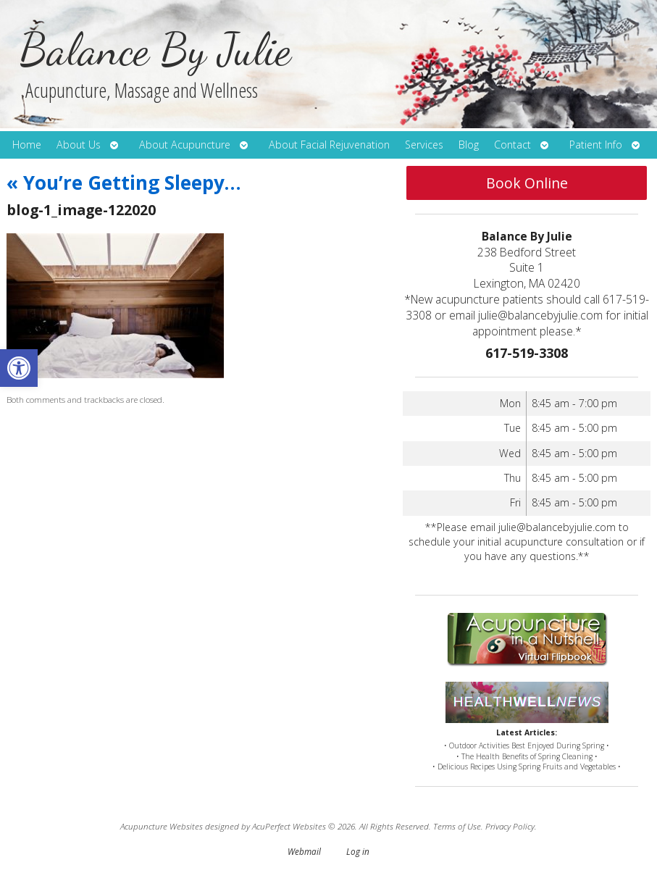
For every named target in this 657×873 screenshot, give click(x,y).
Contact (512, 144)
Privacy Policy (510, 826)
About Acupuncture (184, 144)
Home (26, 144)
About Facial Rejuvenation (329, 144)
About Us (79, 144)
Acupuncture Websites (161, 826)
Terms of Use (457, 826)
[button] (19, 368)
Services (424, 144)
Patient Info (595, 144)
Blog (469, 144)
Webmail (304, 851)
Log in (357, 851)
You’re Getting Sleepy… (124, 183)
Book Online (527, 183)
